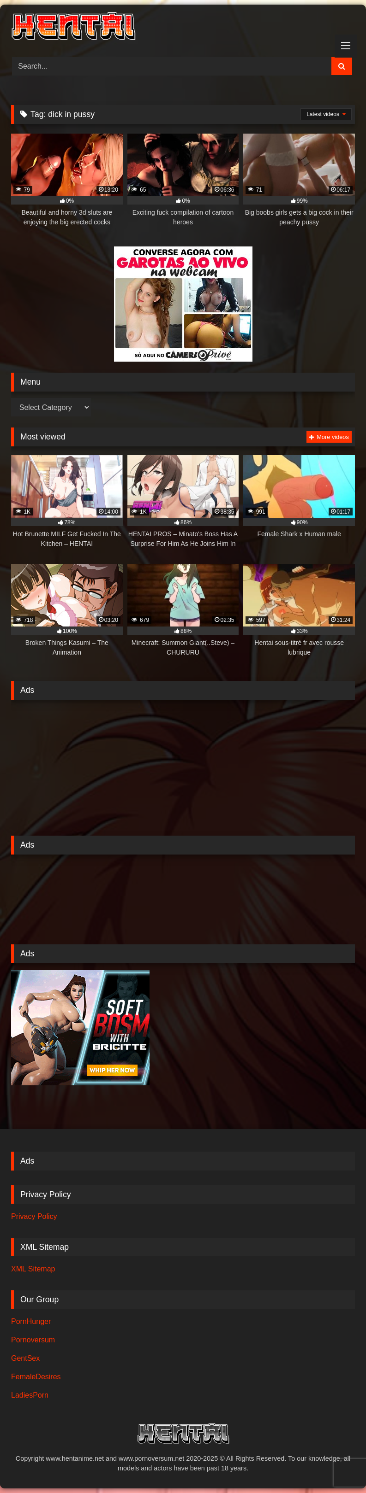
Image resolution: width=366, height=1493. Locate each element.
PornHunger (31, 1321)
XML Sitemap (33, 1269)
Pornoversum (33, 1340)
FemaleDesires (36, 1377)
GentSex (25, 1358)
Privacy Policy (34, 1216)
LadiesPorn (29, 1395)
